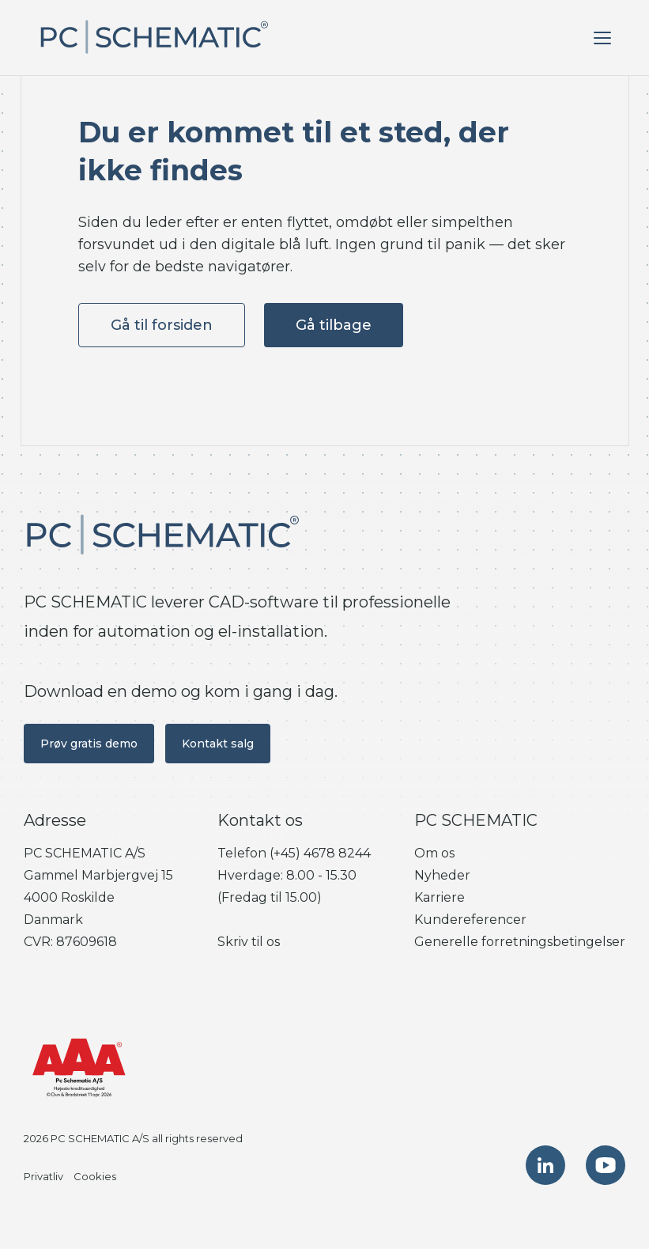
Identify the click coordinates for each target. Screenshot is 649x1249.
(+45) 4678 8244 (320, 853)
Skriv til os (248, 941)
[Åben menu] (602, 38)
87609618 (86, 941)
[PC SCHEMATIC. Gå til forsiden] (153, 37)
